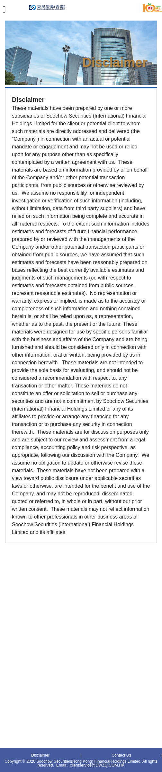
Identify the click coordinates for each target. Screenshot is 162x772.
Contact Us (121, 755)
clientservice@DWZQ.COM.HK (97, 765)
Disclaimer (40, 755)
